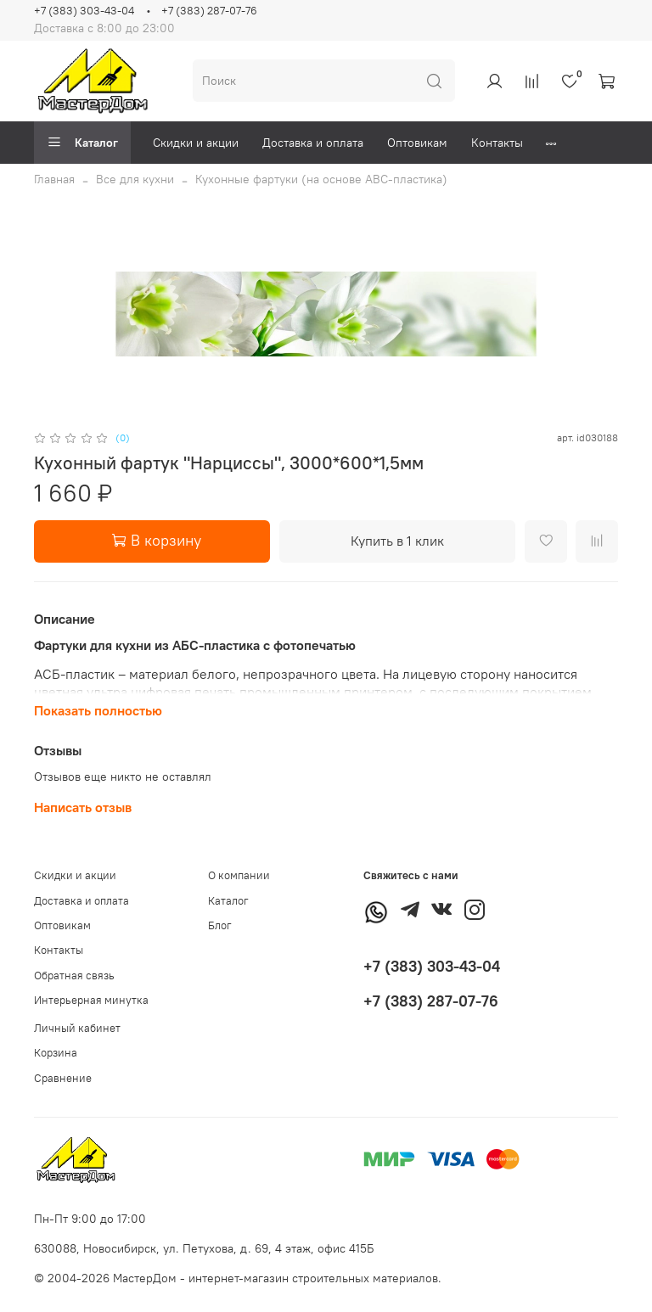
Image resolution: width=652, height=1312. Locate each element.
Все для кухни (135, 179)
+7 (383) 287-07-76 (209, 10)
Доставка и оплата (312, 142)
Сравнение (63, 1078)
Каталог (82, 142)
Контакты (497, 142)
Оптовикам (417, 142)
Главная (54, 179)
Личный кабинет (77, 1028)
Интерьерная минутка (91, 1000)
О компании (239, 875)
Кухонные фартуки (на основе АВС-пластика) (321, 179)
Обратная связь (74, 975)
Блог (220, 925)
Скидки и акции (196, 142)
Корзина (55, 1052)
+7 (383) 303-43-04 (84, 10)
